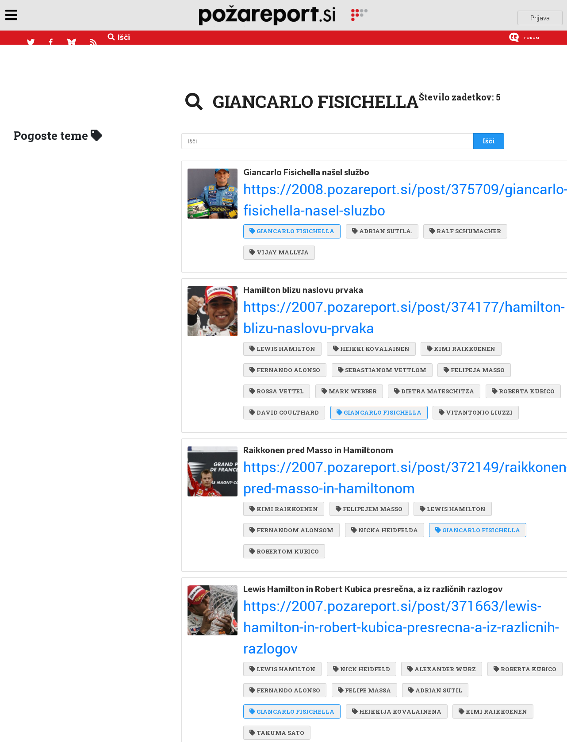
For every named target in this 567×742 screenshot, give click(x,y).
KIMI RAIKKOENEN (283, 286)
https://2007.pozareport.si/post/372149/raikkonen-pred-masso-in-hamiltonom (342, 403)
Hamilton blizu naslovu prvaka (303, 243)
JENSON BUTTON (367, 680)
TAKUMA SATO (276, 603)
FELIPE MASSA (440, 550)
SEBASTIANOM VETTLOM (293, 304)
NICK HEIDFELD (359, 531)
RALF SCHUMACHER (285, 209)
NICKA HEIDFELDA (382, 435)
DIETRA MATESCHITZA (360, 322)
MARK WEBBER (277, 322)
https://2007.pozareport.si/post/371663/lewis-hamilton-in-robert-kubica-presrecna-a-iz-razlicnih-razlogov (365, 512)
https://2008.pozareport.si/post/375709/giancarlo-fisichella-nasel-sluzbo (335, 177)
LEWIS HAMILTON (282, 268)
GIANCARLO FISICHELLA (291, 191)
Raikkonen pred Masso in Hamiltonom (318, 393)
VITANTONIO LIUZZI (286, 358)
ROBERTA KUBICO (446, 322)
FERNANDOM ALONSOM (291, 435)
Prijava (540, 17)
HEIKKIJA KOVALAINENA (294, 585)
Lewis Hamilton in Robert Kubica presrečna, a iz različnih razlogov (354, 493)
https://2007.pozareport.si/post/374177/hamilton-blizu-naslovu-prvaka (333, 254)
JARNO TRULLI (423, 699)
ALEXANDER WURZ (437, 531)
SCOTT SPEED (437, 680)
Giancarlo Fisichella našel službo (306, 166)
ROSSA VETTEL (456, 304)
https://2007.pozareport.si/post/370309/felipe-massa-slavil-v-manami (332, 648)
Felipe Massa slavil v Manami (300, 638)
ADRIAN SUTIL (276, 568)
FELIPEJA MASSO (383, 304)
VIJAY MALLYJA (366, 209)
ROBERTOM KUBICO (384, 454)
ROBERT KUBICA (351, 699)
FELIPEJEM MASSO (366, 417)
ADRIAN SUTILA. (380, 191)
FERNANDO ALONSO (368, 286)
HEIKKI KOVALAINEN (369, 268)
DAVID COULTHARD (284, 340)
